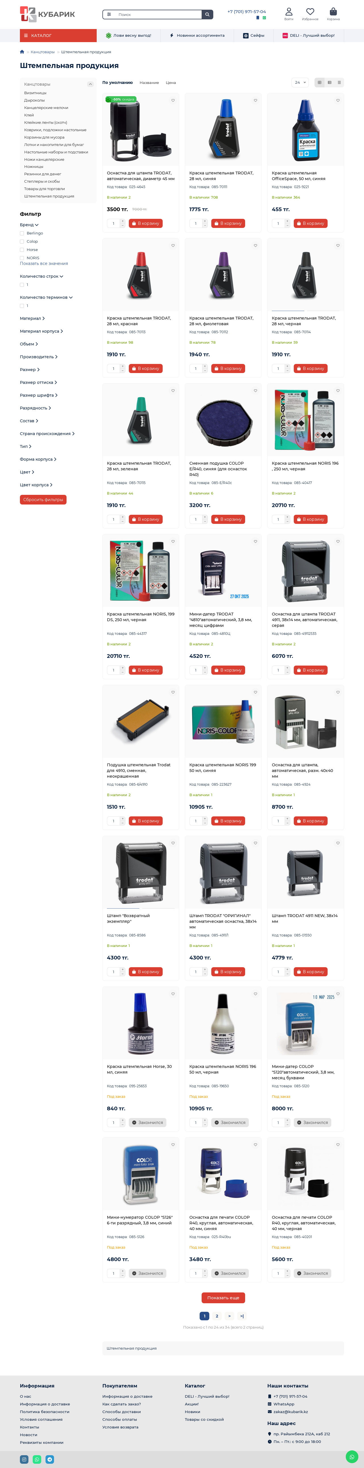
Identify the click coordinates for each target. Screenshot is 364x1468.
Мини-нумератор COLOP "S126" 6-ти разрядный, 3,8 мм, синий (140, 1221)
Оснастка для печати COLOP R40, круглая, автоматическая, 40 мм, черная (304, 1224)
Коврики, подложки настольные (55, 131)
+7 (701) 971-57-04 (247, 12)
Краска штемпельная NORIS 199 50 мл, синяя (222, 769)
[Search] (164, 15)
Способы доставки (121, 1411)
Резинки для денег (42, 175)
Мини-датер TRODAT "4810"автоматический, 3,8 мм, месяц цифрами (220, 621)
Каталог (195, 1386)
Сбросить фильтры (43, 501)
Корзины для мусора (44, 138)
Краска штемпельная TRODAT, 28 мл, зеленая (139, 467)
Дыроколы (34, 101)
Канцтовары (43, 53)
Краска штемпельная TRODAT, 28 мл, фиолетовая (221, 322)
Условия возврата (120, 1427)
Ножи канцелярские (44, 160)
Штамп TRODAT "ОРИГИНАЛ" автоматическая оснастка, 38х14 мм (223, 923)
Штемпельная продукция (49, 197)
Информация (37, 1386)
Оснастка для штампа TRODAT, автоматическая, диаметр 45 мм (141, 177)
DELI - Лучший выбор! (308, 37)
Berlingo (31, 234)
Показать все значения (44, 265)
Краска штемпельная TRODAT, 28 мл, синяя (221, 177)
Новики (192, 1411)
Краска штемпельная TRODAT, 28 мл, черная (304, 322)
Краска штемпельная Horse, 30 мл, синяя (139, 1070)
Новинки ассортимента (197, 37)
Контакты (29, 1427)
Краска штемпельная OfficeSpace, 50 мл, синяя (299, 177)
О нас (25, 1396)
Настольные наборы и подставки (56, 153)
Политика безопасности (44, 1411)
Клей (29, 116)
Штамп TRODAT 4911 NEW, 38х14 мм (305, 920)
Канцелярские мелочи (46, 109)
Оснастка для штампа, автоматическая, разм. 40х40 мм (302, 772)
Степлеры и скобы (42, 183)
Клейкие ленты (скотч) (45, 124)
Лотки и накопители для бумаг (54, 146)
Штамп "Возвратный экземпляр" (128, 920)
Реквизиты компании (41, 1442)
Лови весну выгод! (128, 37)
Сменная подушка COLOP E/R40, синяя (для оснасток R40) (218, 470)
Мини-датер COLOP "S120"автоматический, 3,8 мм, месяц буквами (303, 1073)
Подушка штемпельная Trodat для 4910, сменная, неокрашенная (139, 772)
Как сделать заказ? (121, 1404)
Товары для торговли (44, 190)
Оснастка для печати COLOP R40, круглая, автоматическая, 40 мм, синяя (221, 1224)
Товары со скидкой (204, 1419)
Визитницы (35, 94)
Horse (29, 251)
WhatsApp (284, 1404)
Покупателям (119, 1386)
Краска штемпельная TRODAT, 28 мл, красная (139, 322)
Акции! (192, 1404)
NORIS (29, 259)
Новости (28, 1434)
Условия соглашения (41, 1419)
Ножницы (33, 168)
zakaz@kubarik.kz (291, 1411)
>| (242, 1317)
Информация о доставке (45, 1404)
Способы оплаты (119, 1419)
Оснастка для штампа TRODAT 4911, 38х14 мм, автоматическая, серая (304, 621)
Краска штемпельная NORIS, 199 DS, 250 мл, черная (141, 618)
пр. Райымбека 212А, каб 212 (302, 1434)
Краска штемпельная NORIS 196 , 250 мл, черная (305, 467)
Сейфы (253, 37)
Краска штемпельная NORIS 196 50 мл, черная (222, 1070)
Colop (29, 243)
